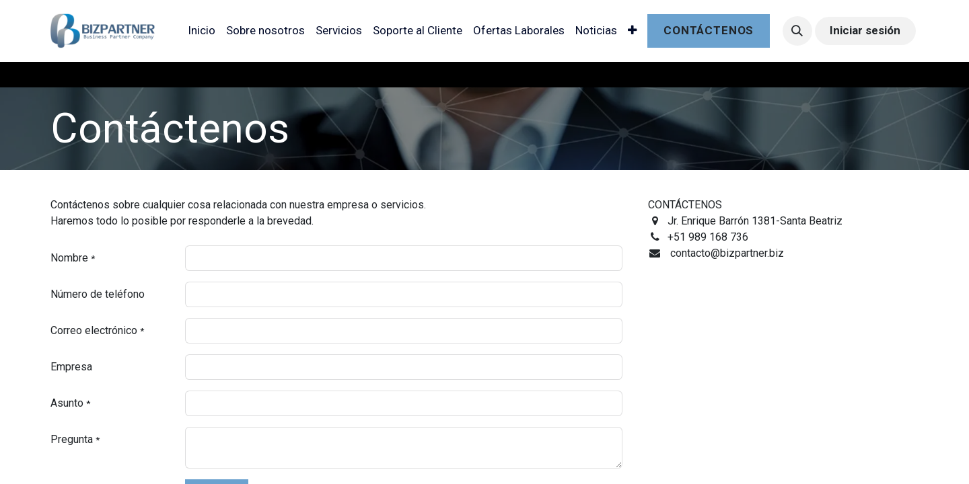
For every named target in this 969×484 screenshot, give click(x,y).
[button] (797, 31)
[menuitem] (201, 31)
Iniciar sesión (865, 30)
